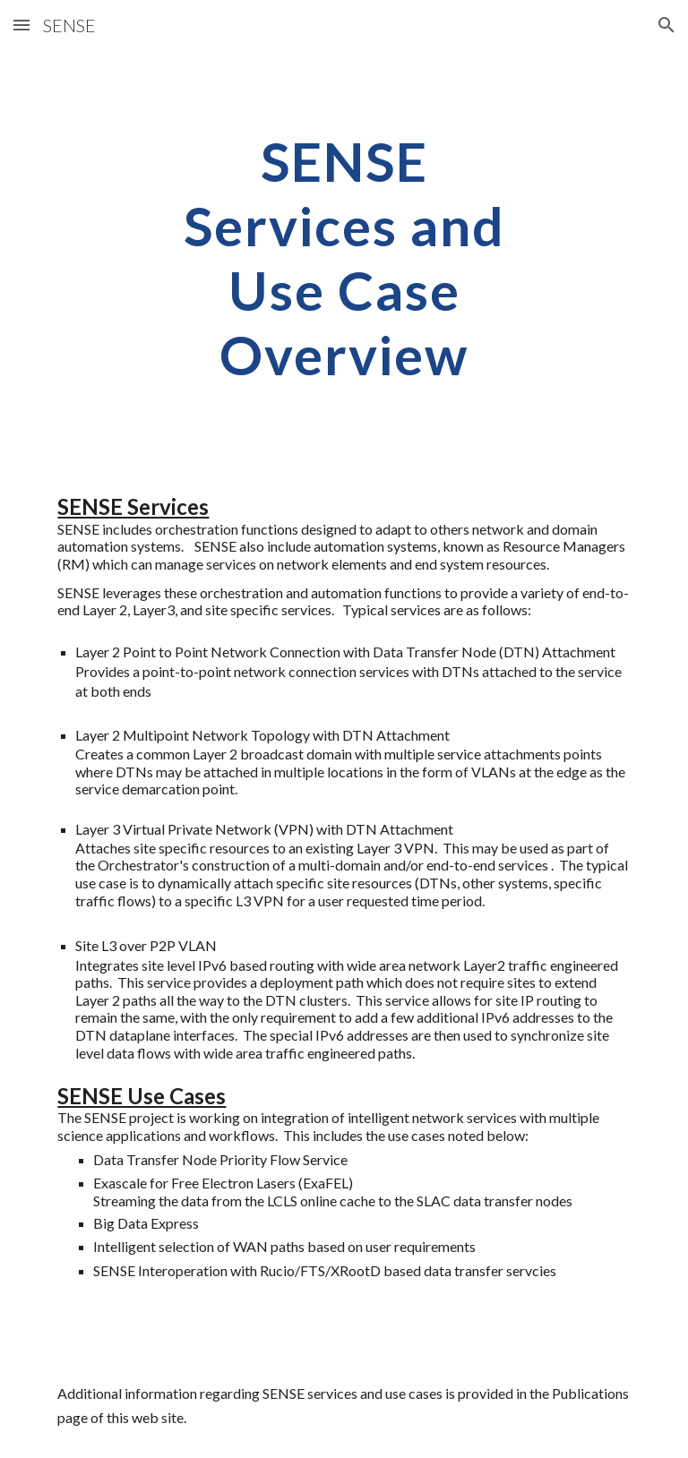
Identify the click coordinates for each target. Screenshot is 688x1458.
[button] (21, 24)
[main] (343, 258)
